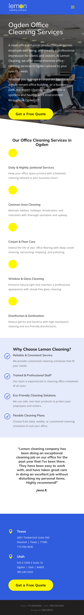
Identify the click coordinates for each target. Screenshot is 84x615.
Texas (21, 531)
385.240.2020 (57, 605)
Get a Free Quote (31, 114)
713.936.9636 (34, 605)
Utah (21, 556)
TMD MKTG (47, 610)
